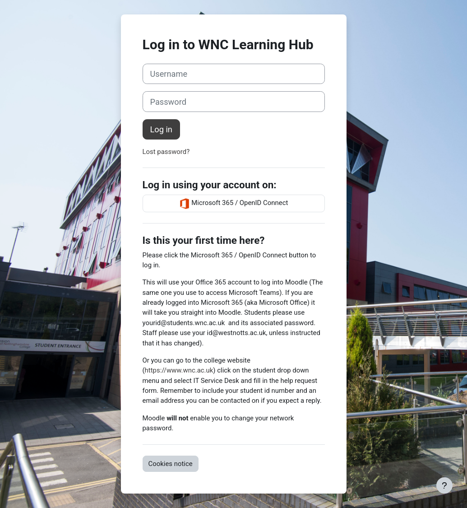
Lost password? (166, 152)
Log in (161, 129)
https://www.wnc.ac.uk (179, 370)
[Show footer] (444, 485)
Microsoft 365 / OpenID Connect (233, 203)
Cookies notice (170, 464)
